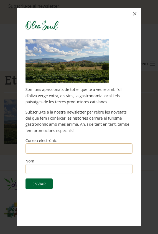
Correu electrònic (41, 140)
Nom (30, 161)
